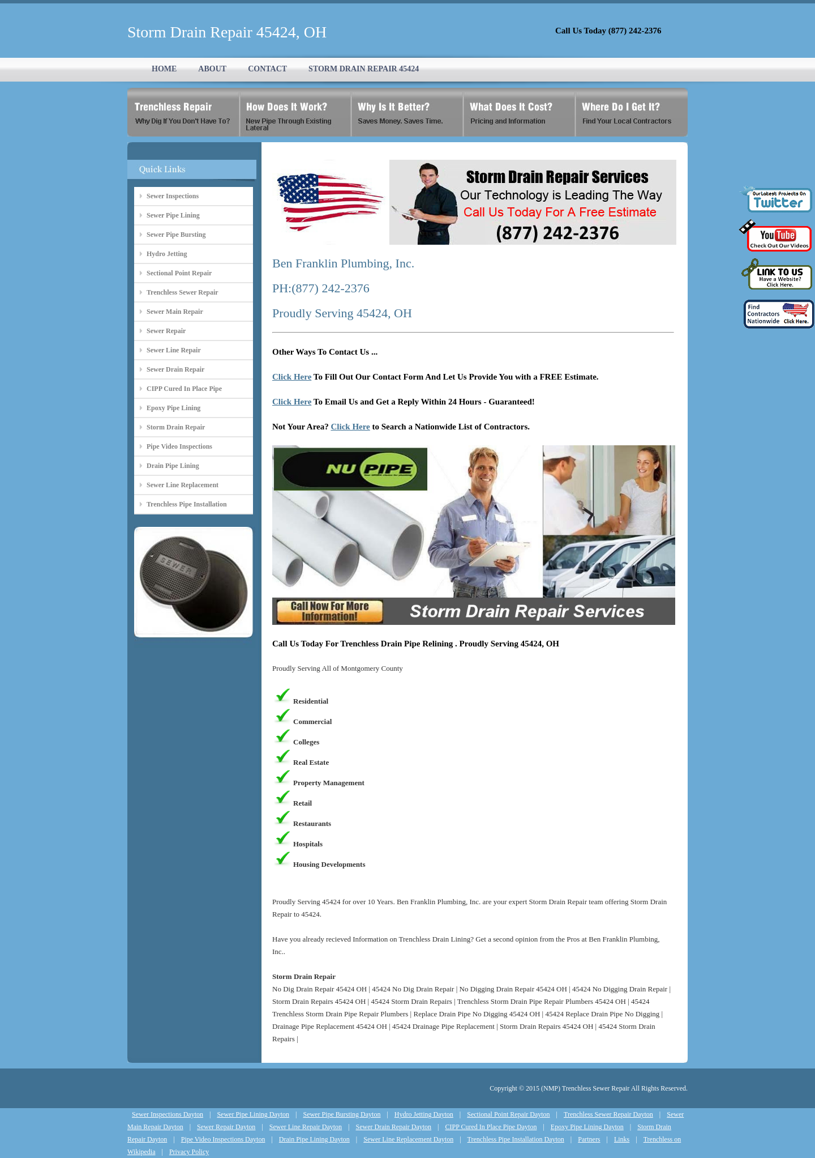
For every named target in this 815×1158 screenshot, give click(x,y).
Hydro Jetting (167, 254)
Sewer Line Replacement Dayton (408, 1139)
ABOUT (212, 69)
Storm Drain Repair (176, 427)
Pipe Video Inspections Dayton (223, 1139)
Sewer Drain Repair (175, 369)
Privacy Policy (189, 1152)
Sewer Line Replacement (182, 485)
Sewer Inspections (173, 196)
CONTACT (267, 69)
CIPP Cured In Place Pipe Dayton (491, 1127)
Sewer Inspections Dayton (167, 1114)
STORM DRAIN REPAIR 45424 (363, 69)
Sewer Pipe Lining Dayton (253, 1114)
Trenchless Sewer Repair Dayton (608, 1114)
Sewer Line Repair (174, 350)
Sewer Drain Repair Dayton (393, 1127)
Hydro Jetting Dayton (423, 1114)
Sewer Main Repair (175, 312)
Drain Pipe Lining (173, 466)
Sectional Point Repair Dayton (508, 1114)
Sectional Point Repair (179, 273)
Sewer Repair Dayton (226, 1127)
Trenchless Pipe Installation (187, 504)
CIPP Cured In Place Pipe (184, 389)
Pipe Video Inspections (179, 446)
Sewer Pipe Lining (173, 215)
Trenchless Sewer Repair (182, 292)
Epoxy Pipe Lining (173, 408)
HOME (164, 69)
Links (621, 1139)
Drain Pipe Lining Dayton (314, 1139)
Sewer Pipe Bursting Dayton (341, 1114)
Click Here (291, 376)
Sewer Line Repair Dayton (305, 1127)
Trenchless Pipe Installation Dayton (515, 1139)
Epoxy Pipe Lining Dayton (587, 1127)
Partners (589, 1139)
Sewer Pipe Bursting (176, 235)
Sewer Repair (166, 331)
